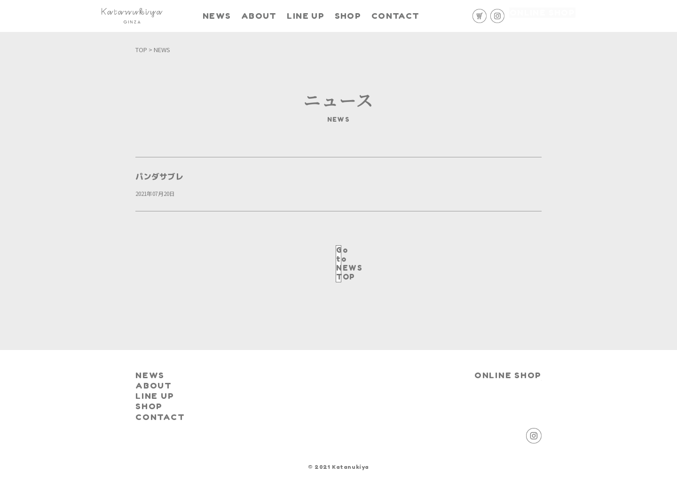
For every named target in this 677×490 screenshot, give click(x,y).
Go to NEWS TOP (338, 254)
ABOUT (273, 12)
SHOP (365, 12)
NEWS (228, 12)
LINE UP (315, 15)
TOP (141, 49)
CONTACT (414, 12)
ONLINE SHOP (542, 16)
